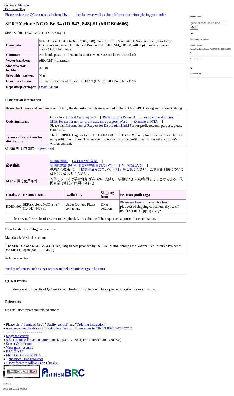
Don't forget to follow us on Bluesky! (32, 363)
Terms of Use (33, 324)
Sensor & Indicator (19, 343)
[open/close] (45, 148)
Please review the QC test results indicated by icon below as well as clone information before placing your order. (85, 14)
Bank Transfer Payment (119, 117)
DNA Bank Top (14, 9)
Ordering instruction (90, 324)
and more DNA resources (26, 359)
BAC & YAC (15, 351)
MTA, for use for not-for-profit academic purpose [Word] (91, 121)
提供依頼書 (59, 161)
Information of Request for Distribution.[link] (97, 125)
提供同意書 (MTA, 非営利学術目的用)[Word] (85, 165)
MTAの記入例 (132, 165)
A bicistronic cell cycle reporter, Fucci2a (33, 340)
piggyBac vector (17, 336)
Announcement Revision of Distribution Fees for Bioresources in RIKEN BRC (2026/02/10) (69, 328)
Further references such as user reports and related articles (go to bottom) (55, 269)
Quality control (56, 324)
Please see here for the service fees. (144, 202)
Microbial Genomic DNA (23, 355)
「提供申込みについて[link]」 (100, 169)
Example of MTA (146, 121)
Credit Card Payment (82, 117)
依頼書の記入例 (85, 161)
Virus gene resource (19, 347)
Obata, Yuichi (48, 87)
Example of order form (158, 117)
